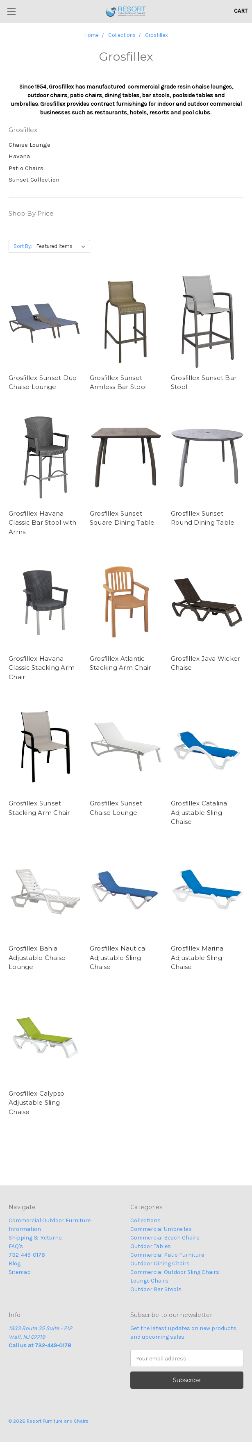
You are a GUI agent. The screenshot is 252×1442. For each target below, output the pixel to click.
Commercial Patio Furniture (167, 1254)
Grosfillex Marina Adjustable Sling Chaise (197, 957)
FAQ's (16, 1246)
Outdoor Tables (150, 1246)
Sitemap (20, 1272)
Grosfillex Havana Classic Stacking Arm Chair (42, 668)
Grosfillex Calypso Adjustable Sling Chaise (37, 1102)
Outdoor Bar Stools (156, 1289)
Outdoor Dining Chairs (160, 1263)
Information (25, 1229)
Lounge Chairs (149, 1280)
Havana (19, 156)
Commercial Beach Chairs (165, 1237)
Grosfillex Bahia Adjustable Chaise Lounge (37, 957)
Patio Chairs (26, 168)
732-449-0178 (27, 1254)
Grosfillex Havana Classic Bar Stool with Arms (43, 522)
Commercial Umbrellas (161, 1229)
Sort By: (23, 246)
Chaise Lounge (29, 144)
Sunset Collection (34, 179)
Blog (14, 1263)
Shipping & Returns (35, 1237)
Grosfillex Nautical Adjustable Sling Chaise (118, 957)
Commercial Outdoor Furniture (50, 1220)
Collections (145, 1220)
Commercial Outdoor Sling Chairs (174, 1272)
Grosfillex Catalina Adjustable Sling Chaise (199, 812)
